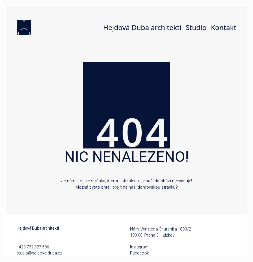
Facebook (139, 253)
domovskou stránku (157, 187)
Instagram (139, 247)
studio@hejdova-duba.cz (39, 253)
